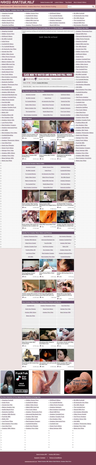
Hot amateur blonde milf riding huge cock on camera (65, 343)
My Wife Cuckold (79, 13)
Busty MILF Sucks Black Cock (47, 224)
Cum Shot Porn (6, 143)
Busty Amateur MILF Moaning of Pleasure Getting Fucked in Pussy (47, 136)
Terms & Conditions (55, 458)
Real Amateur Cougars (9, 125)
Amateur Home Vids (8, 120)
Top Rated (68, 2)
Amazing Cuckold (7, 13)
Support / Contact (39, 458)
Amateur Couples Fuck (9, 107)
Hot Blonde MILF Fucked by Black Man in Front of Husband (65, 204)
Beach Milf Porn (55, 25)
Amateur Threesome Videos (10, 140)
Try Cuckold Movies (56, 15)
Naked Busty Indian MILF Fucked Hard (28, 343)
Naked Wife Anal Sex (32, 20)
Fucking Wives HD (7, 115)
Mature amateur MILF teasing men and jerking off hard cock (30, 204)
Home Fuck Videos (8, 148)
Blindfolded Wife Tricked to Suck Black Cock (46, 343)
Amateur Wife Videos (8, 153)
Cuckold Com (6, 138)
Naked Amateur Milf (46, 2)
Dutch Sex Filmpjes (8, 145)
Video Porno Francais (56, 18)
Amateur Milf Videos (42, 83)
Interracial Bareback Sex (9, 94)
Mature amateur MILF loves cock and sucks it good (64, 363)
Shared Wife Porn (79, 22)
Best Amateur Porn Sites (9, 132)
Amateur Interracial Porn (9, 127)
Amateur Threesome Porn (34, 25)
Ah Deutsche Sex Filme (81, 15)
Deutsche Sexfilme (8, 25)
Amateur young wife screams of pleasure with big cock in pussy (30, 294)
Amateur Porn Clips (8, 155)
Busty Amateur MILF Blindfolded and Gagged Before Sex (47, 205)
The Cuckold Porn (79, 20)
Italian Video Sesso (32, 18)
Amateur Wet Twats (8, 105)
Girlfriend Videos (55, 13)
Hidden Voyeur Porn (32, 13)
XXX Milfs (5, 130)
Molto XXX (5, 112)
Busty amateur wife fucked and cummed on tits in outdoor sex (30, 225)
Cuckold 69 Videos (32, 15)
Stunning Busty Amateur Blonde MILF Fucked (28, 273)
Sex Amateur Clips (7, 117)
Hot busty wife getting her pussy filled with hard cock (46, 294)
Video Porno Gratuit (8, 100)
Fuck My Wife (6, 102)
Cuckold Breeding (7, 135)
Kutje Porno (5, 15)
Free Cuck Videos (31, 22)
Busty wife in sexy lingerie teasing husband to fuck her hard (64, 295)
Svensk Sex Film (7, 18)
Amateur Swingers (55, 20)
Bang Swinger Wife (8, 158)
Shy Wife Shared (79, 18)
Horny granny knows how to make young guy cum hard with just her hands (65, 136)
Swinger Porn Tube (8, 150)
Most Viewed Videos (80, 2)
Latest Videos (59, 2)
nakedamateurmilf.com (31, 461)
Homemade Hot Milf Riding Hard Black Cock (64, 156)
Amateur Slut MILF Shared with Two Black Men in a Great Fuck (65, 225)
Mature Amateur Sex (8, 20)
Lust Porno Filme (7, 122)
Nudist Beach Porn (8, 22)
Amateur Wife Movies (8, 92)
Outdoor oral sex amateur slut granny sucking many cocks (30, 135)
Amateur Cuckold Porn (9, 97)
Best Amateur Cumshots (57, 22)
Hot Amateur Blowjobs (81, 25)
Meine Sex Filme (7, 160)
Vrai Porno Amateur (8, 110)
